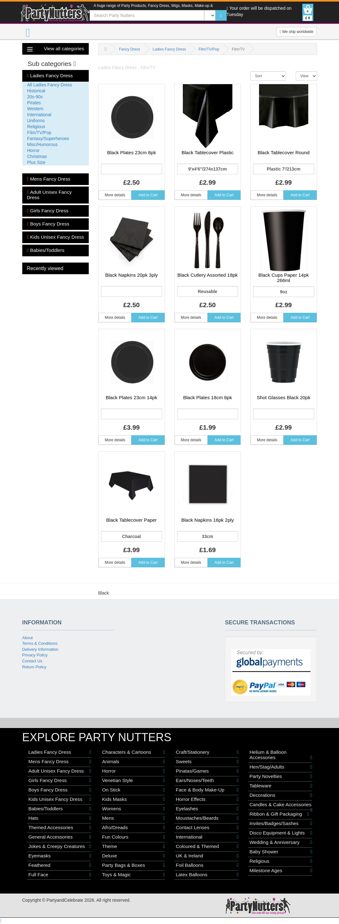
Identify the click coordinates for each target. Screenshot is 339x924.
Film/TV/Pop (39, 132)
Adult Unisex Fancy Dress (49, 195)
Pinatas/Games (207, 771)
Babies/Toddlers (46, 250)
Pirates (34, 102)
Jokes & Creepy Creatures (60, 846)
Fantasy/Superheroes (48, 138)
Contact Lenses (207, 827)
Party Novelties (281, 776)
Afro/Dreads (133, 827)
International (39, 114)
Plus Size (36, 162)
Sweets (207, 761)
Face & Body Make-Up (207, 789)
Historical (36, 90)
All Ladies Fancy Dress (49, 84)
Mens (133, 818)
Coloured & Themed (207, 846)
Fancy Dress (129, 49)
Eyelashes (207, 808)
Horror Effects (207, 799)
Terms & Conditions (40, 643)
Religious (36, 126)
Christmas (37, 156)
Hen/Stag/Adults (281, 766)
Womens (133, 808)
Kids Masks (133, 799)
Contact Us (32, 661)
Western (35, 108)
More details (115, 195)
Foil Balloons (207, 865)
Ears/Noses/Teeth (207, 780)
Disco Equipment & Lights (281, 832)
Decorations (281, 795)
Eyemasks (60, 855)
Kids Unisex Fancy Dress (55, 237)
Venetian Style (133, 780)
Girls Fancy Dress (48, 210)
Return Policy (34, 667)
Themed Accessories (60, 827)
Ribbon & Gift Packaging (279, 814)
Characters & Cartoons (133, 752)
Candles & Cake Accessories (281, 804)
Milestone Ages (281, 870)
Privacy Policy (35, 655)
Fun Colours (133, 837)
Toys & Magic (133, 874)
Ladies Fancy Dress (50, 75)
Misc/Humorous (42, 144)
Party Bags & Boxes (133, 865)
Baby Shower (281, 851)
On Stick (133, 789)
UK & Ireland (207, 855)
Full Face (60, 874)
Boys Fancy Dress (48, 223)
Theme (133, 846)
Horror (33, 150)
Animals (133, 761)
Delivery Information (40, 649)
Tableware (281, 785)
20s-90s (35, 96)
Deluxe (133, 855)
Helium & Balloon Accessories (281, 755)
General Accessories (60, 837)
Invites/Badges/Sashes (281, 823)
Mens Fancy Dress (49, 179)
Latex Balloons (207, 874)
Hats (60, 818)
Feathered (60, 865)
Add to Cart (148, 195)
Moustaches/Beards (207, 818)
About (27, 637)
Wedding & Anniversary (281, 842)
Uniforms (36, 120)
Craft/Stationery (207, 752)
